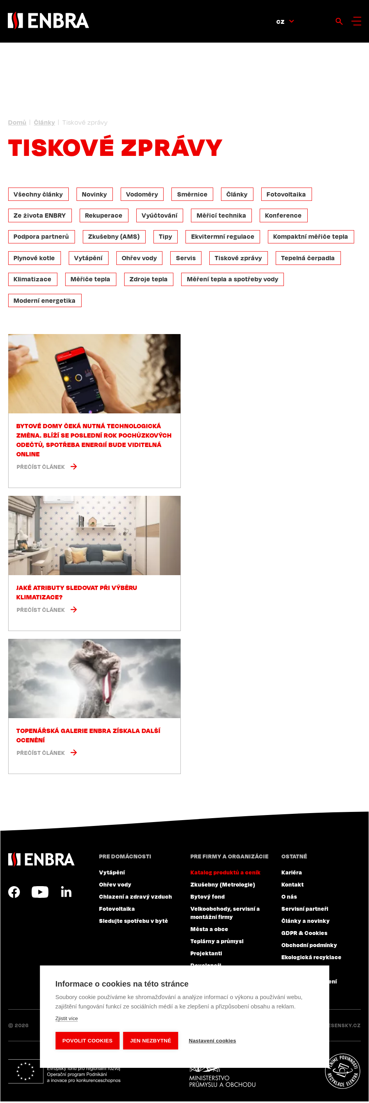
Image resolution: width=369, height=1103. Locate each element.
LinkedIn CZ (66, 893)
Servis (188, 259)
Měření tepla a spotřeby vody (234, 280)
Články (44, 122)
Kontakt (293, 885)
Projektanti (206, 954)
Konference (285, 216)
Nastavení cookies (213, 1041)
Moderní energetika (45, 302)
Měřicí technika (223, 216)
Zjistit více (66, 1019)
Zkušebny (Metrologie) (223, 885)
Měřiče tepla (91, 280)
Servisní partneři (305, 910)
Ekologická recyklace (312, 958)
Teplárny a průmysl (217, 942)
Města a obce (209, 930)
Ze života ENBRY (40, 216)
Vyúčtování (161, 216)
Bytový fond (208, 897)
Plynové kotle (34, 259)
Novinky (95, 194)
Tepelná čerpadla (311, 259)
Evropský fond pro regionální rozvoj (65, 1073)
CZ (280, 21)
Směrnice (194, 194)
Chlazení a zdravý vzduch (135, 897)
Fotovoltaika (289, 194)
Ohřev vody (140, 259)
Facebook (14, 893)
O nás (289, 897)
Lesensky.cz (343, 1027)
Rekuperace (104, 216)
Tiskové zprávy (240, 259)
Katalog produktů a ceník (226, 873)
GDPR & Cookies (305, 934)
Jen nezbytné (150, 1041)
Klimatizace (33, 280)
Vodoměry (143, 194)
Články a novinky (306, 922)
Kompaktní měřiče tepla (313, 237)
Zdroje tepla (150, 280)
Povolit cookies (87, 1041)
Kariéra (292, 873)
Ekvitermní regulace (224, 237)
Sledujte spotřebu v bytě (133, 922)
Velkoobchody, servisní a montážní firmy (225, 914)
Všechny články (38, 194)
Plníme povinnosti (342, 1073)
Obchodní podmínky (309, 946)
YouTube (40, 893)
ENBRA (41, 861)
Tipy (166, 237)
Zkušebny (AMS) (115, 237)
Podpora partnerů (42, 237)
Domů (17, 122)
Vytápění (89, 259)
